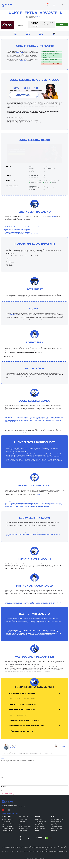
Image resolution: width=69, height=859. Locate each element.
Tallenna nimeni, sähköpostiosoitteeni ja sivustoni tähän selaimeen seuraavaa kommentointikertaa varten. (31, 790)
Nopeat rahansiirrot (24, 506)
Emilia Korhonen (39, 16)
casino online (23, 60)
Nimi (2, 777)
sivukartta (42, 858)
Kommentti (4, 761)
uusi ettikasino (53, 216)
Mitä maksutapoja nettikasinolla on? (23, 731)
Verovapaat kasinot (39, 534)
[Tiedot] (41, 33)
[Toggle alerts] (47, 4)
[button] (50, 5)
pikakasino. (39, 494)
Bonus (28, 34)
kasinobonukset (19, 52)
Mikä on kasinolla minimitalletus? (22, 699)
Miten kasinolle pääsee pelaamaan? (22, 693)
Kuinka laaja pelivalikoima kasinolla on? (24, 720)
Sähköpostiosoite (6, 781)
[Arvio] (54, 33)
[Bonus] (28, 33)
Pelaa (62, 24)
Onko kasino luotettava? (18, 715)
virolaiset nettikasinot (54, 534)
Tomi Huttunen (61, 746)
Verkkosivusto (4, 786)
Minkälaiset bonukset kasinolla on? (22, 704)
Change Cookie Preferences (10, 813)
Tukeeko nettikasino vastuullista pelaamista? (26, 725)
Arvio (54, 34)
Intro (15, 34)
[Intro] (15, 33)
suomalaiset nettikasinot (12, 314)
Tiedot (41, 34)
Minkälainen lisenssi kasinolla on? (22, 709)
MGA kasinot (9, 535)
